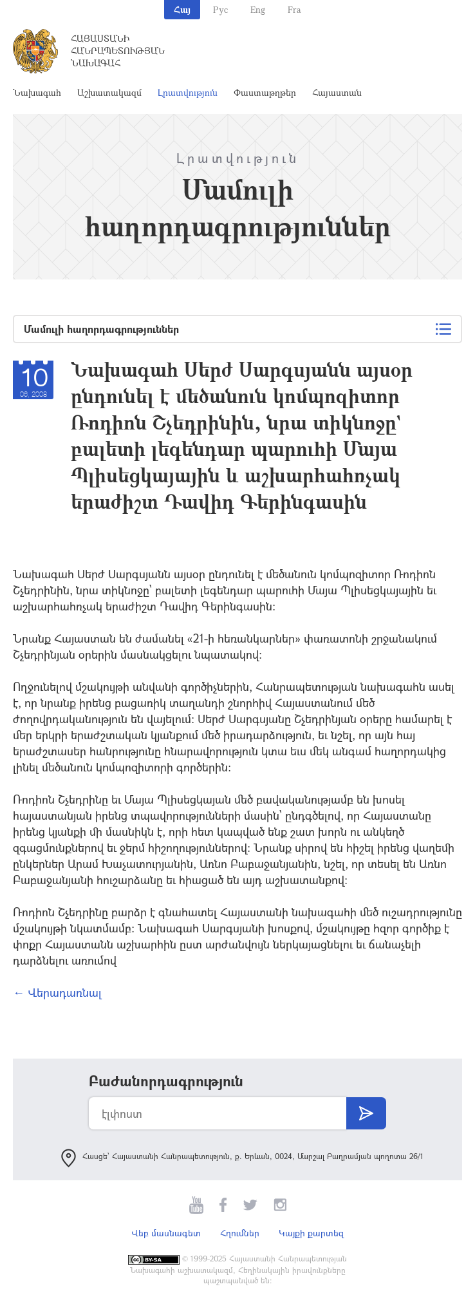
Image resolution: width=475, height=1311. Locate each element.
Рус (220, 9)
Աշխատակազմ (109, 92)
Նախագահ (37, 92)
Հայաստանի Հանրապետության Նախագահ (118, 50)
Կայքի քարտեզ (311, 1233)
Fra (294, 9)
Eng (257, 9)
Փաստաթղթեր (265, 92)
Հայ (182, 9)
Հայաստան (337, 92)
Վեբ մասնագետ (166, 1233)
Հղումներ (239, 1233)
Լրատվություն (188, 92)
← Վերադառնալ (57, 992)
